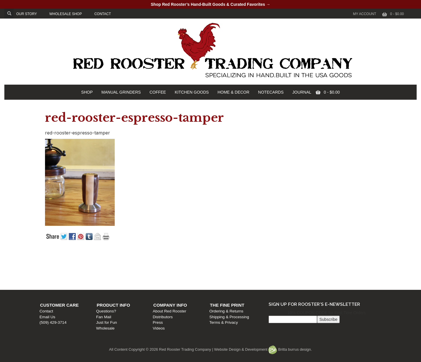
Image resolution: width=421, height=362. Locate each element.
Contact (49, 266)
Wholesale (136, 283)
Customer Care (62, 260)
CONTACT (102, 14)
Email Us (50, 272)
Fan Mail (135, 272)
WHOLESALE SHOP (65, 14)
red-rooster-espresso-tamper (134, 117)
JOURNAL (301, 92)
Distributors (222, 272)
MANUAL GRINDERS (121, 92)
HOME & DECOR (233, 92)
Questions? (137, 266)
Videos (218, 283)
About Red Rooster (229, 266)
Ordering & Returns (314, 266)
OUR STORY (26, 14)
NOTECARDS (271, 92)
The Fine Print (315, 260)
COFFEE (158, 92)
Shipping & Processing (317, 272)
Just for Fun (137, 277)
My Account (364, 14)
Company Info (230, 260)
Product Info (144, 260)
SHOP (87, 92)
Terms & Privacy (311, 277)
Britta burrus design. (290, 349)
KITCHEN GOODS (192, 92)
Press (217, 277)
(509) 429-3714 (55, 277)
